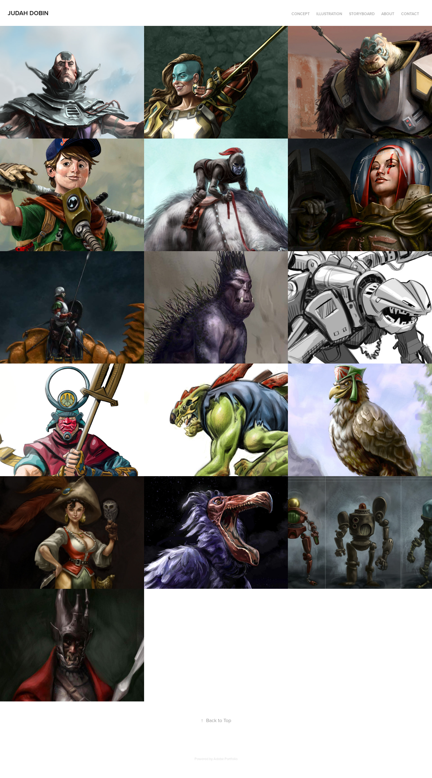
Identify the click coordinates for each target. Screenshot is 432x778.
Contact (410, 14)
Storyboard (362, 14)
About (387, 14)
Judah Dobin (28, 13)
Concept (300, 14)
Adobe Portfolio (225, 758)
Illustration (329, 14)
